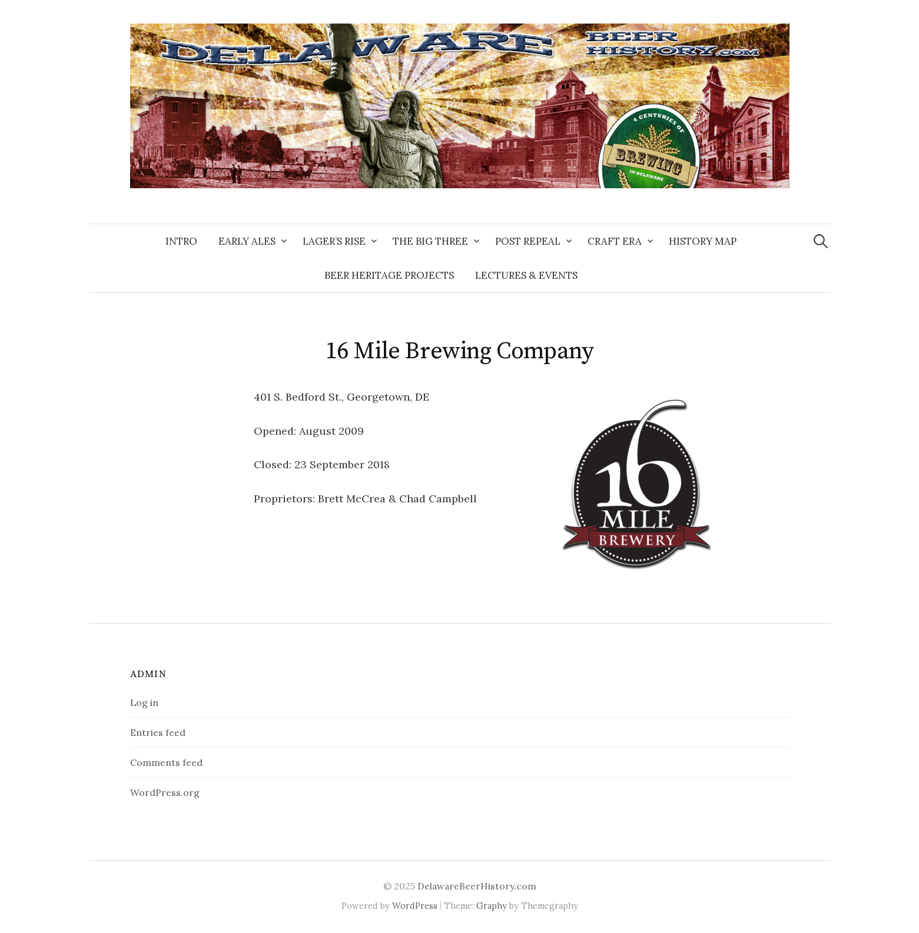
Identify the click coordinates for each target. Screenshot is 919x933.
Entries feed (157, 732)
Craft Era (615, 241)
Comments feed (166, 762)
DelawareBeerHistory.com (476, 886)
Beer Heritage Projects (389, 275)
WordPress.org (165, 792)
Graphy (491, 905)
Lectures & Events (526, 275)
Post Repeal (527, 241)
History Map (702, 241)
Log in (144, 702)
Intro (181, 241)
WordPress (414, 905)
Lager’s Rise (334, 241)
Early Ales (247, 241)
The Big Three (430, 241)
